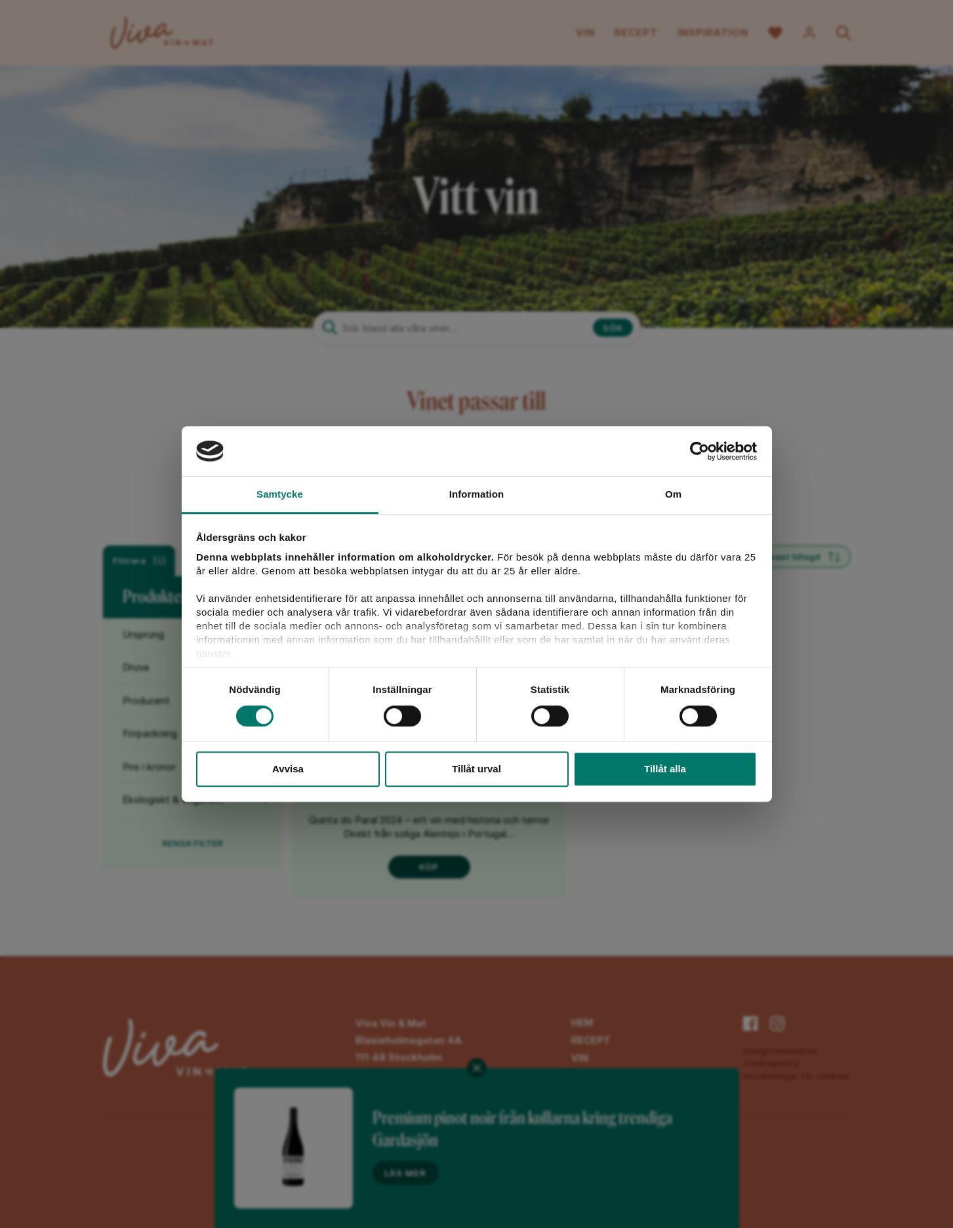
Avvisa (288, 768)
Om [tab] (673, 494)
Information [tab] (476, 494)
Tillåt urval (476, 768)
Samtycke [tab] (279, 494)
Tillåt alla (665, 768)
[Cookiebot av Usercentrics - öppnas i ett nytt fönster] (699, 451)
